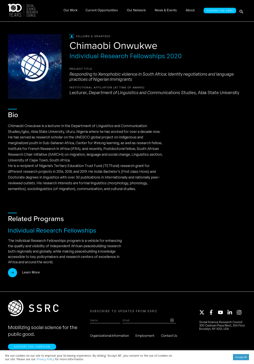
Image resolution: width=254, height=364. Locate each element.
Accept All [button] (241, 357)
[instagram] (240, 313)
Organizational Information (109, 336)
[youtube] (222, 313)
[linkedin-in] (231, 313)
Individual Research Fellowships (52, 230)
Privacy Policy (45, 359)
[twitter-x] (203, 313)
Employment (145, 336)
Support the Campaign (32, 348)
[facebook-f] (213, 313)
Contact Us (169, 336)
